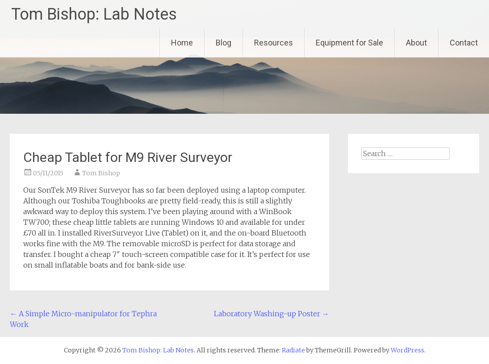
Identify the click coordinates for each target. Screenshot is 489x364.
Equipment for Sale (349, 42)
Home (182, 42)
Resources (273, 42)
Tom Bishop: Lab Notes (94, 14)
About (416, 42)
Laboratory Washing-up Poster (271, 313)
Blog (223, 42)
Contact (464, 42)
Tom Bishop (101, 173)
